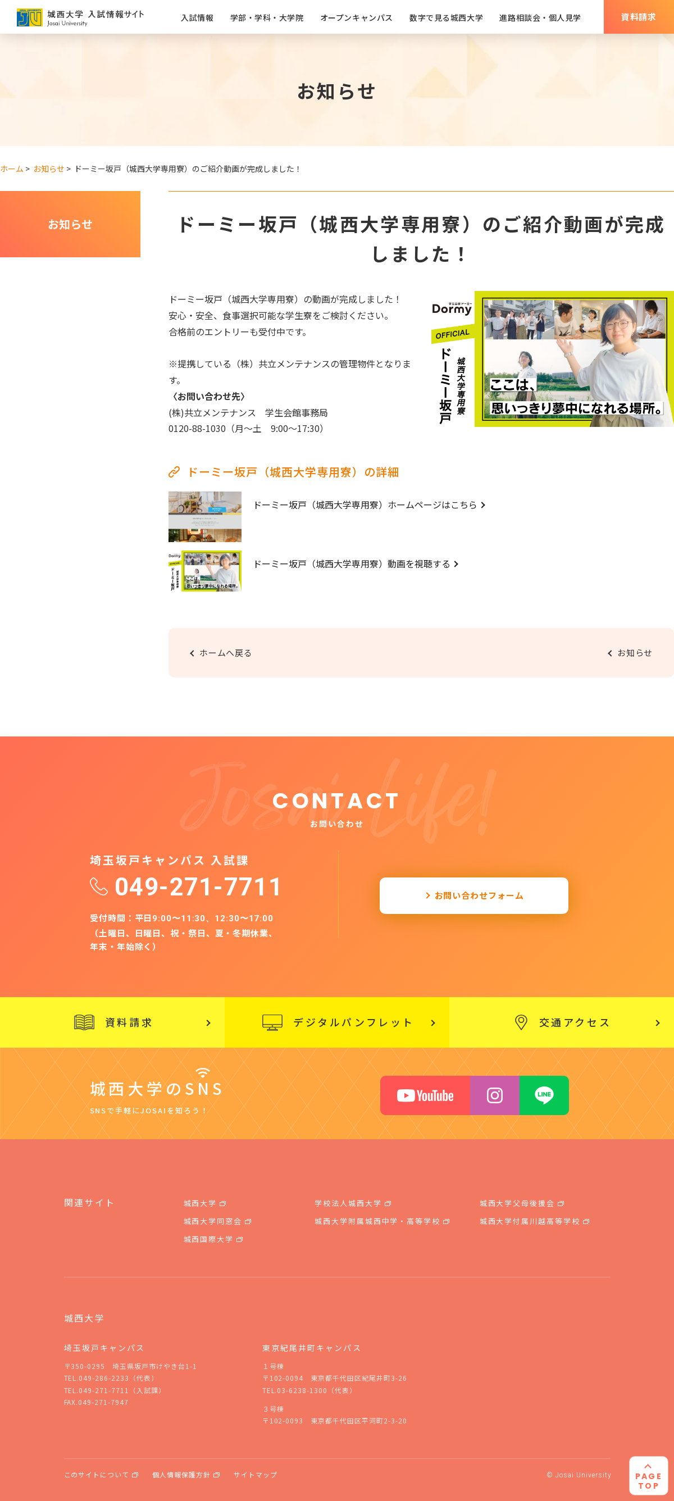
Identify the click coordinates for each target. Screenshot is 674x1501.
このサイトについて (97, 1474)
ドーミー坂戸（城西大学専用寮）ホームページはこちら (365, 504)
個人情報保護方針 (181, 1474)
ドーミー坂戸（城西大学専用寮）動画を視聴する (351, 563)
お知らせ (70, 224)
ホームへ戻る (226, 652)
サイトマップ (255, 1474)
